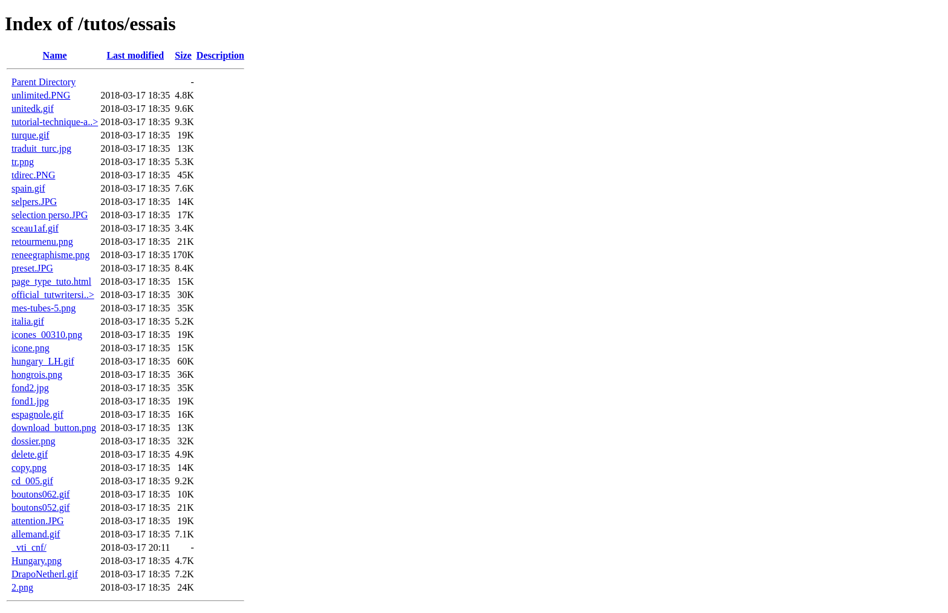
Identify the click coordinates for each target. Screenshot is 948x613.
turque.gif (30, 135)
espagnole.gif (37, 414)
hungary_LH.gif (42, 361)
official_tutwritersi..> (52, 295)
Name (55, 55)
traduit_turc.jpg (41, 148)
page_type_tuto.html (51, 281)
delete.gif (29, 454)
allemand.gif (35, 534)
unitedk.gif (32, 108)
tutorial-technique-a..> (54, 122)
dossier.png (33, 441)
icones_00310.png (46, 334)
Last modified (135, 55)
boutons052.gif (40, 507)
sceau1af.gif (35, 228)
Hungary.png (36, 561)
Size (183, 55)
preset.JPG (32, 268)
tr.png (22, 162)
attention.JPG (37, 521)
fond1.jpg (30, 401)
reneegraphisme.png (50, 255)
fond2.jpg (30, 388)
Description (220, 55)
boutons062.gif (40, 494)
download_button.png (53, 428)
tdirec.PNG (33, 175)
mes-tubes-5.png (43, 308)
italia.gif (27, 321)
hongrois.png (36, 374)
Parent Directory (43, 82)
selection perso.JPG (49, 215)
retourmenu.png (42, 241)
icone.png (30, 348)
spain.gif (28, 188)
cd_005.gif (32, 481)
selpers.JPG (34, 201)
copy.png (29, 467)
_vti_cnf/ (29, 547)
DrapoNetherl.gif (44, 574)
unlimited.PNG (40, 95)
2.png (22, 587)
